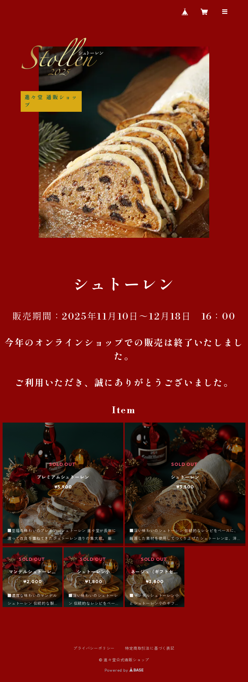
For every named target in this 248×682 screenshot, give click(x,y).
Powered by (124, 670)
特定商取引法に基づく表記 (150, 648)
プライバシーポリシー (94, 648)
